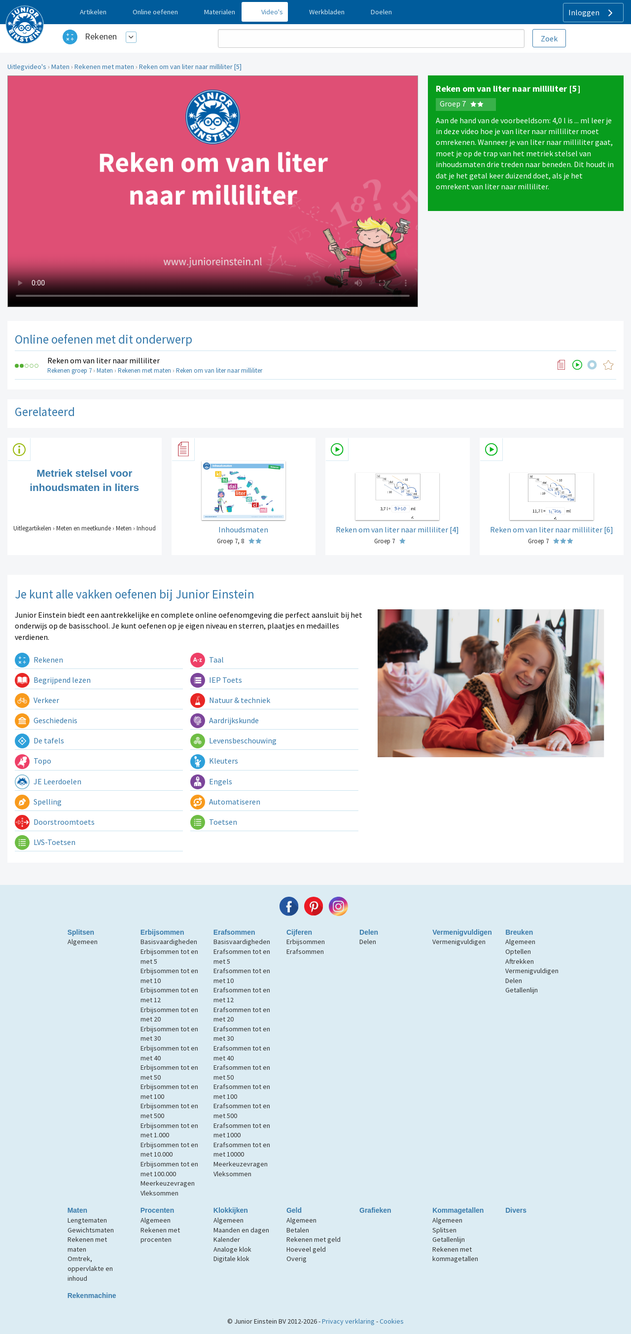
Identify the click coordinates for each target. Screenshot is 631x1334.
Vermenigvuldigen (462, 932)
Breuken (519, 932)
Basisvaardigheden (168, 941)
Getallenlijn (521, 989)
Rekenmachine (92, 1295)
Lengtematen (87, 1220)
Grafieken (375, 1210)
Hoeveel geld (306, 1249)
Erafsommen (234, 932)
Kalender (226, 1239)
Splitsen (81, 932)
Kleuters (214, 761)
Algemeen (83, 941)
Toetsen (213, 822)
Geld (294, 1210)
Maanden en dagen (241, 1230)
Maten (60, 66)
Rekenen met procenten (160, 1235)
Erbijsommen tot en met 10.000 (169, 1149)
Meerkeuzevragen (167, 1183)
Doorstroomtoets (55, 822)
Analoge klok (232, 1249)
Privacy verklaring (348, 1321)
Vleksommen (159, 1193)
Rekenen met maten (104, 66)
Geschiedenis (46, 720)
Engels (211, 781)
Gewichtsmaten (91, 1230)
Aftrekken (519, 961)
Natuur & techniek (230, 700)
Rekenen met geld (313, 1239)
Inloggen (591, 12)
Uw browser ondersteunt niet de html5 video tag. (212, 191)
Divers (515, 1210)
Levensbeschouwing (233, 740)
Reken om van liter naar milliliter (103, 360)
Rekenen (101, 36)
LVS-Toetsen (45, 842)
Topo (33, 761)
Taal (207, 660)
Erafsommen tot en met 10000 (241, 1149)
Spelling (38, 802)
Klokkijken (230, 1210)
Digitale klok (231, 1258)
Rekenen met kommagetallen (455, 1254)
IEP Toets (216, 680)
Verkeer (37, 700)
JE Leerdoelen (48, 781)
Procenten (157, 1210)
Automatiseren (225, 802)
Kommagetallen (458, 1210)
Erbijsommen (162, 932)
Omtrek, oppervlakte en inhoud (90, 1268)
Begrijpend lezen (53, 680)
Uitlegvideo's (26, 66)
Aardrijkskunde (224, 720)
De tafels (39, 740)
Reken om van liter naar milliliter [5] (190, 66)
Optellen (518, 951)
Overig (296, 1258)
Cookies (392, 1321)
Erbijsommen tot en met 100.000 (169, 1168)
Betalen (297, 1230)
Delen (368, 932)
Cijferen (299, 932)
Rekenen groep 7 (69, 370)
